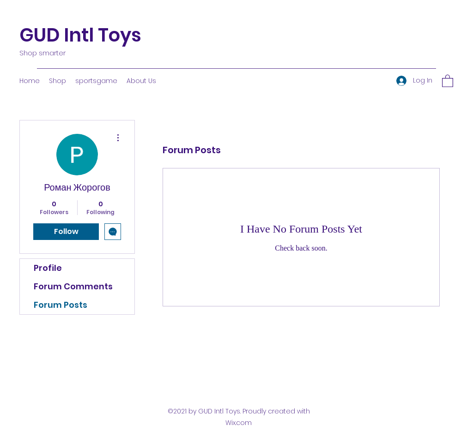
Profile (48, 268)
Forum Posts (60, 305)
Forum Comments (73, 286)
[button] (447, 80)
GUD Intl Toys (80, 35)
